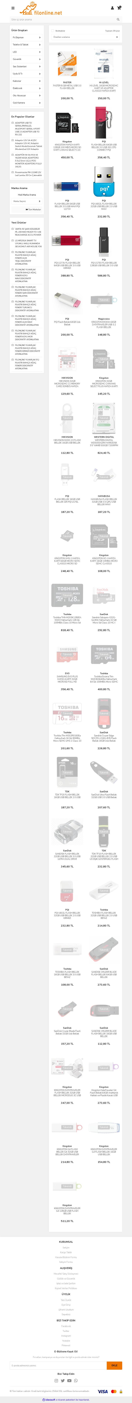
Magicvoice (104, 318)
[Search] (66, 19)
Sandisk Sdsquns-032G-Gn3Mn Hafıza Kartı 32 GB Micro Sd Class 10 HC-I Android (104, 621)
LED (15, 52)
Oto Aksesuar (19, 95)
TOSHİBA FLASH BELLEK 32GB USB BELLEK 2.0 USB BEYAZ (104, 916)
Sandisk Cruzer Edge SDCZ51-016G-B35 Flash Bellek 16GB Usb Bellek (104, 738)
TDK (67, 791)
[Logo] (41, 8)
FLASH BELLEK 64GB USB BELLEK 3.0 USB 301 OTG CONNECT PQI (104, 147)
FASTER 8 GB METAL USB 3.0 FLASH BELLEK (67, 87)
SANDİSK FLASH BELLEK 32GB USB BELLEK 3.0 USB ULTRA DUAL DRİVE (67, 856)
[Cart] (119, 8)
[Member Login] (112, 8)
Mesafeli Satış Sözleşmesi (66, 1273)
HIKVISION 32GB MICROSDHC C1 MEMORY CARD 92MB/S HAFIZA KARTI (67, 385)
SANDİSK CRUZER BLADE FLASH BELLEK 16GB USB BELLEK (104, 1034)
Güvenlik (17, 59)
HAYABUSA (104, 496)
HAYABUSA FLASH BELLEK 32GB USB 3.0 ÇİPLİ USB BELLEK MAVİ (104, 502)
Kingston (67, 141)
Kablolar (17, 81)
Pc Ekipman (18, 37)
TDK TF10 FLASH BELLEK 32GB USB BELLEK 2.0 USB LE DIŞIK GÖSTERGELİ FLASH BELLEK (104, 857)
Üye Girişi (66, 1304)
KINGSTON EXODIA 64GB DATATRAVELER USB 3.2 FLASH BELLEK (104, 325)
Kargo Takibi (66, 1252)
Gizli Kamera (19, 102)
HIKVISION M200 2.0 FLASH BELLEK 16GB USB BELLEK (67, 441)
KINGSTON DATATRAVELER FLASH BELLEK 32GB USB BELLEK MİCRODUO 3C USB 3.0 (67, 1094)
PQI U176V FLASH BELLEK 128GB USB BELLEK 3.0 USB (104, 264)
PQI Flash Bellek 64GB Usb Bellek (67, 323)
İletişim (66, 1247)
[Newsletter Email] (58, 1366)
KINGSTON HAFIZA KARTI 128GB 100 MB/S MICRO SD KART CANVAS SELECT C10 (67, 147)
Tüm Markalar (33, 209)
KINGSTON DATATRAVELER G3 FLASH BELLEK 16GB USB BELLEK (104, 1152)
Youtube (66, 1340)
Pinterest (66, 1345)
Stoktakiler (60, 31)
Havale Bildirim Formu (66, 1257)
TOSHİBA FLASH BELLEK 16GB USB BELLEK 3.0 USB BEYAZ (67, 975)
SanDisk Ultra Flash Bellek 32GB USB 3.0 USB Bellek (104, 796)
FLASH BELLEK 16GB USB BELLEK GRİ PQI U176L (67, 500)
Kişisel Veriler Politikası (66, 1288)
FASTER (67, 82)
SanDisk (104, 614)
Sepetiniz (66, 1314)
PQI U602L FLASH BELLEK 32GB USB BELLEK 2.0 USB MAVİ (104, 206)
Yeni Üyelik (66, 1300)
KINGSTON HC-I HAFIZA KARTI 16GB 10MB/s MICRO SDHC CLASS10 (104, 561)
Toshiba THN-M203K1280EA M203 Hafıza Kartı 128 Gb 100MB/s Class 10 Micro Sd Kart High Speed (67, 621)
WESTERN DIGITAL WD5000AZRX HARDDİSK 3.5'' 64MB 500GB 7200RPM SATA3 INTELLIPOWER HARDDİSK (104, 445)
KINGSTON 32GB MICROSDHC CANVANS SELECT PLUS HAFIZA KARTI (104, 384)
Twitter (66, 1331)
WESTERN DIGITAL (104, 437)
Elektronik (17, 88)
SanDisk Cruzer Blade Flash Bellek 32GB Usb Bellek (67, 1032)
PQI (104, 141)
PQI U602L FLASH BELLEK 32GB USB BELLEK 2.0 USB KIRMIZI (67, 916)
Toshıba (67, 614)
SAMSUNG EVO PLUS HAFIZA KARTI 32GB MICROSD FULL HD (67, 679)
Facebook (66, 1326)
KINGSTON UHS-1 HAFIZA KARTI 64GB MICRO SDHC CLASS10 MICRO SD (67, 561)
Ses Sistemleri (20, 66)
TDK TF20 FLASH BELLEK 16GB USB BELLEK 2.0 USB (67, 796)
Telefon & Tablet (20, 44)
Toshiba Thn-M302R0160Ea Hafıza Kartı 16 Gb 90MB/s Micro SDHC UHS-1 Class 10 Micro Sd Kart (67, 739)
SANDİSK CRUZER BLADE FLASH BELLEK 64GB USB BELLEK (104, 975)
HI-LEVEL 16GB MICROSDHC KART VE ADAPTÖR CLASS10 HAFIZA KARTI (104, 88)
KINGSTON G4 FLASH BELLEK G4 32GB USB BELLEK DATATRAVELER (67, 1152)
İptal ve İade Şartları (66, 1283)
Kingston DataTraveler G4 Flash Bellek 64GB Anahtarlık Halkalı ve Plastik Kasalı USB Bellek (104, 1094)
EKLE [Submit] (114, 1365)
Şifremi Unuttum (66, 1309)
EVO (67, 673)
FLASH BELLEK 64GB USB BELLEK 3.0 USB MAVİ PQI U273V (67, 206)
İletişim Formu (66, 1262)
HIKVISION (67, 378)
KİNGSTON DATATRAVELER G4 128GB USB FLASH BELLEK (67, 1211)
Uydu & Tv (17, 73)
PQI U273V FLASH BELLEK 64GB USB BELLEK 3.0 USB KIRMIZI (67, 266)
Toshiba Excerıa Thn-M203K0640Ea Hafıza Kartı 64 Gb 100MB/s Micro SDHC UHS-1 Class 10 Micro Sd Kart (104, 682)
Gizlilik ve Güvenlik (66, 1278)
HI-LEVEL (104, 82)
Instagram (66, 1335)
